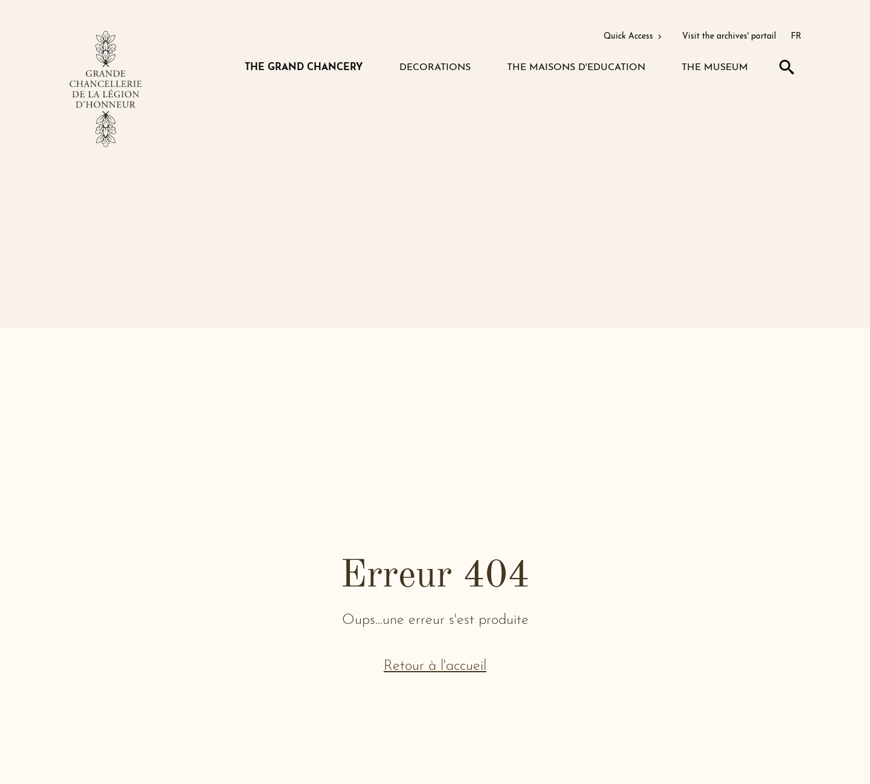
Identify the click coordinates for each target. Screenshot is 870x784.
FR (796, 36)
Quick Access (634, 36)
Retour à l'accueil (435, 666)
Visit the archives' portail (729, 36)
